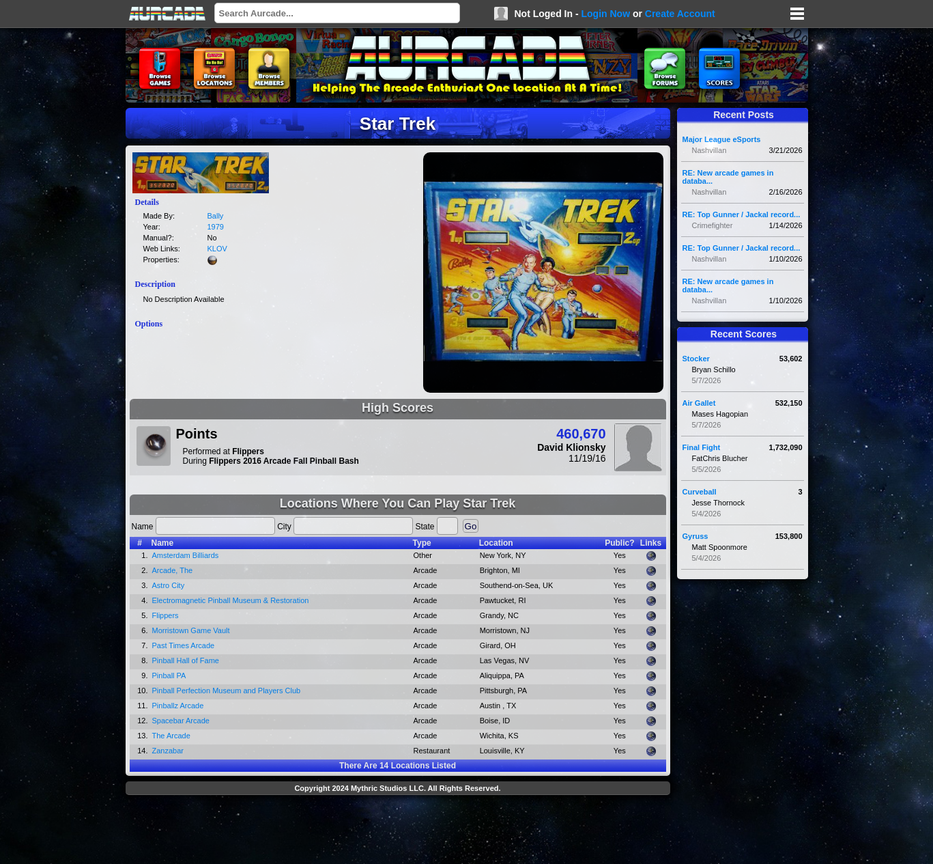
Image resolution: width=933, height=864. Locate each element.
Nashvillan (709, 150)
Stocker (696, 358)
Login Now (605, 13)
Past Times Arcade (183, 645)
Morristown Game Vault (191, 630)
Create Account (680, 13)
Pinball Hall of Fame (185, 660)
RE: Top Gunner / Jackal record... (742, 214)
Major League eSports (722, 139)
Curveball (700, 492)
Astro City (168, 585)
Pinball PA (169, 675)
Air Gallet (699, 403)
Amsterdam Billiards (185, 555)
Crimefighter (712, 225)
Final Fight (702, 447)
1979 (215, 227)
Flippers (165, 615)
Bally (215, 216)
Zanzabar (168, 751)
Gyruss (695, 536)
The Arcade (171, 735)
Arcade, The (172, 570)
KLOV (217, 249)
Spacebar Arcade (181, 720)
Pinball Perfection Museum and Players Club (226, 690)
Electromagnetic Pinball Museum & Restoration (230, 600)
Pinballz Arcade (178, 705)
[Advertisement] (397, 831)
